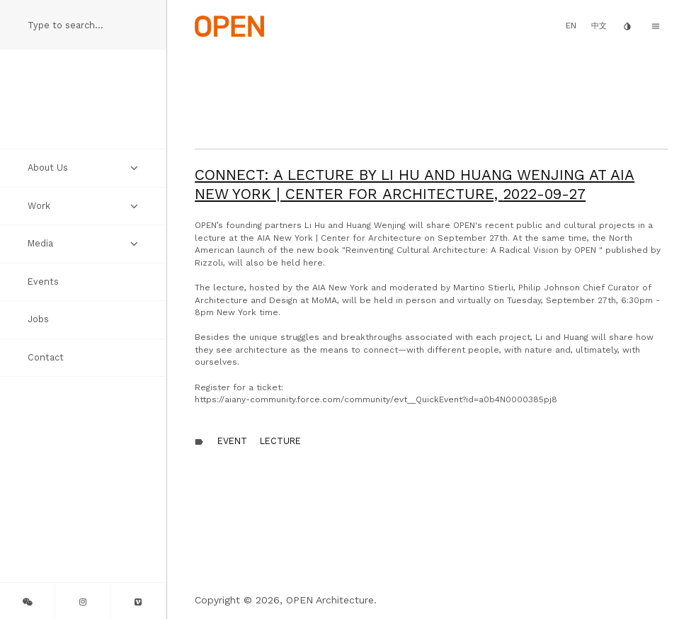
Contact (46, 357)
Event (232, 441)
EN (571, 25)
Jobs (38, 319)
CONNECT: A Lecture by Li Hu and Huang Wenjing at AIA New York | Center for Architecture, (414, 184)
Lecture (280, 441)
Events (43, 281)
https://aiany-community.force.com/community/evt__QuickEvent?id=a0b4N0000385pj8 (376, 399)
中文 (599, 25)
